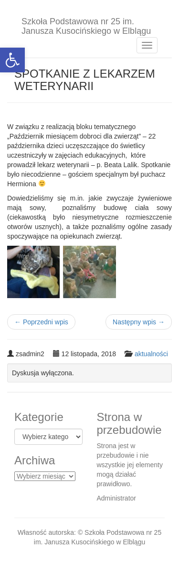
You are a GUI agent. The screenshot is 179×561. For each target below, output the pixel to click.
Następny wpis (139, 322)
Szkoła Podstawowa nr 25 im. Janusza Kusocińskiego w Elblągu (86, 25)
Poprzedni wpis (41, 322)
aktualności (151, 354)
